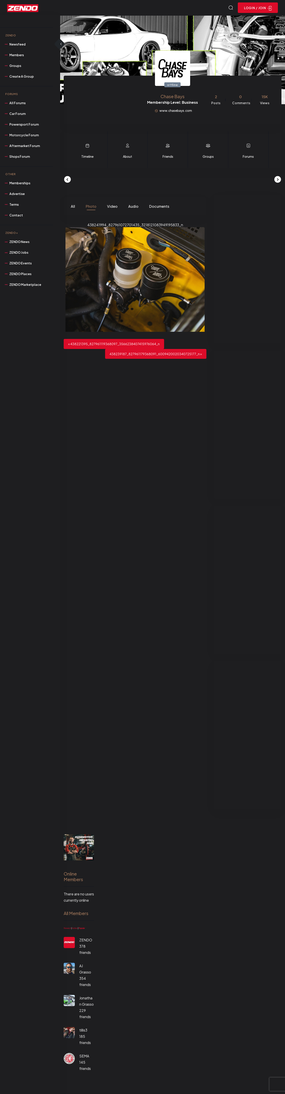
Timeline (87, 157)
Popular (82, 929)
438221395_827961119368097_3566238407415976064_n (115, 345)
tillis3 (83, 1030)
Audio (133, 207)
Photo (91, 207)
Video (112, 207)
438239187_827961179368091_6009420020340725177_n (155, 355)
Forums (248, 157)
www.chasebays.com (175, 111)
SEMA (84, 1056)
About (127, 157)
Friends (168, 157)
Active (74, 929)
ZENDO (85, 940)
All (73, 207)
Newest (67, 929)
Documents (159, 207)
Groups (208, 157)
